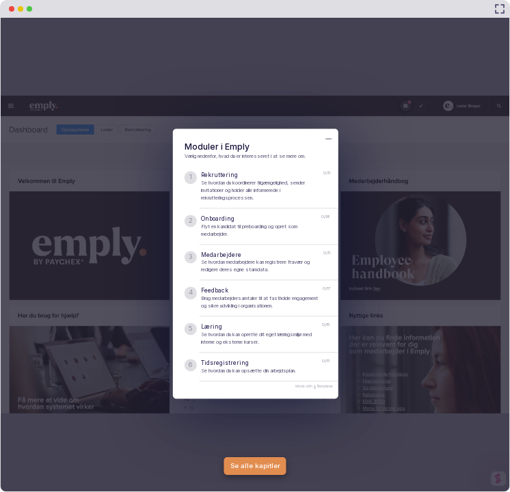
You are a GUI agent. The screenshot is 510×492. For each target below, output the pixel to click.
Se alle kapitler (255, 465)
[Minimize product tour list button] (328, 138)
